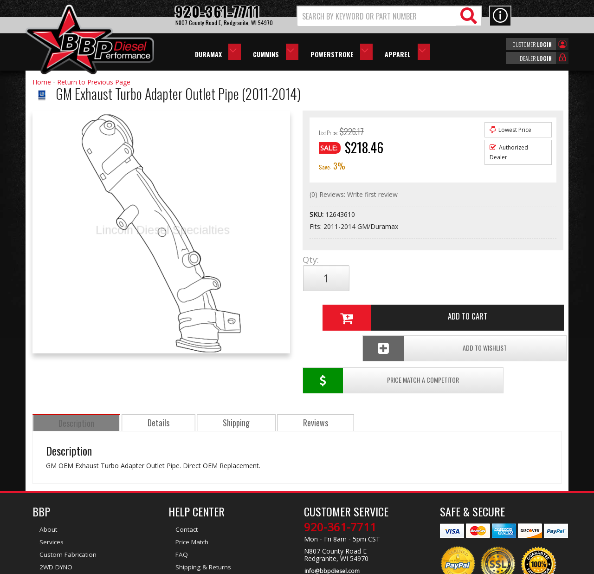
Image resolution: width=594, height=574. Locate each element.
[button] (389, 16)
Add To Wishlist (491, 309)
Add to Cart (429, 278)
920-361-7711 (340, 478)
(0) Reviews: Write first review (354, 194)
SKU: (317, 214)
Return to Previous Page (93, 82)
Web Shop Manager (380, 566)
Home (41, 82)
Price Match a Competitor (356, 309)
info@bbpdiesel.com (331, 521)
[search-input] (377, 16)
